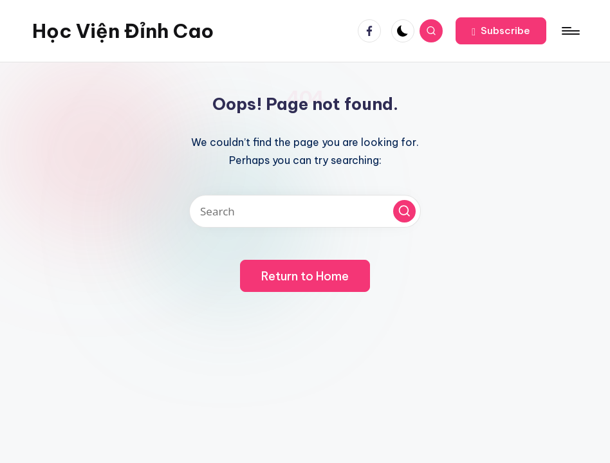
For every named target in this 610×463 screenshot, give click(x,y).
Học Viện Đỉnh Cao (123, 31)
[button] (501, 30)
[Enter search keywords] (305, 211)
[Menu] (570, 30)
